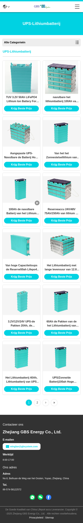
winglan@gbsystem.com (21, 446)
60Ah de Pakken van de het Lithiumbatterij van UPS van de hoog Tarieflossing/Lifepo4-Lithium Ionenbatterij (62, 324)
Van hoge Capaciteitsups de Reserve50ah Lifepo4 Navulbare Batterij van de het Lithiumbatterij (21, 268)
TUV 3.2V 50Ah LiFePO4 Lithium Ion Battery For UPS (21, 99)
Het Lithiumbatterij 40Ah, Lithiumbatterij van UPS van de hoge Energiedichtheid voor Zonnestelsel (21, 380)
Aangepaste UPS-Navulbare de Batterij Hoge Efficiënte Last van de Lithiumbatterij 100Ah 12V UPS (21, 155)
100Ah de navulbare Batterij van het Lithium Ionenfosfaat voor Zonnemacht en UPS (21, 211)
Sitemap (49, 517)
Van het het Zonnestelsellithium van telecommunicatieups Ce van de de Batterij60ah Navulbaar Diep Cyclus (62, 155)
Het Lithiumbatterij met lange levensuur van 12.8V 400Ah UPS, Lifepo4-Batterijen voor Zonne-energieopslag (61, 268)
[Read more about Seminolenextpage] (46, 403)
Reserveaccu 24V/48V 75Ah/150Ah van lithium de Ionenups (61, 211)
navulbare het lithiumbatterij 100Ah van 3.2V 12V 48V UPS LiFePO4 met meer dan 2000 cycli (61, 99)
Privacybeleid (36, 517)
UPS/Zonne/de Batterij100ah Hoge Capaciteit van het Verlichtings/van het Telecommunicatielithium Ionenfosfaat (62, 380)
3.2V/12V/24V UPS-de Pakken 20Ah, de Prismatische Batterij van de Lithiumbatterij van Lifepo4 (21, 324)
